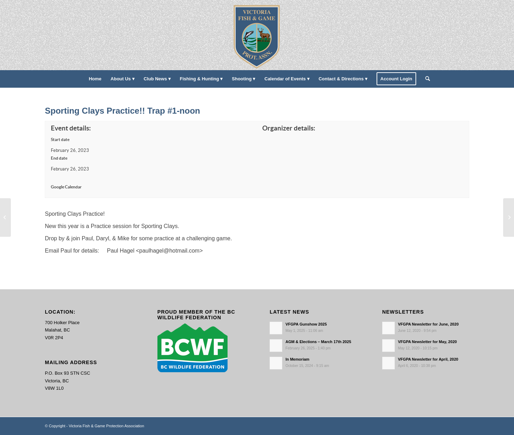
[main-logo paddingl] (257, 35)
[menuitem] (95, 79)
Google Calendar (66, 187)
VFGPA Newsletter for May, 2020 (427, 342)
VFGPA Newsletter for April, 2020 (428, 359)
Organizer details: (288, 128)
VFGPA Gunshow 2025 (306, 324)
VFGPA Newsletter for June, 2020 (428, 324)
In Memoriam (297, 359)
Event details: (71, 128)
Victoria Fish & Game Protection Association (106, 426)
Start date (60, 139)
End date (59, 158)
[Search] (425, 79)
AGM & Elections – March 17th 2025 (318, 342)
